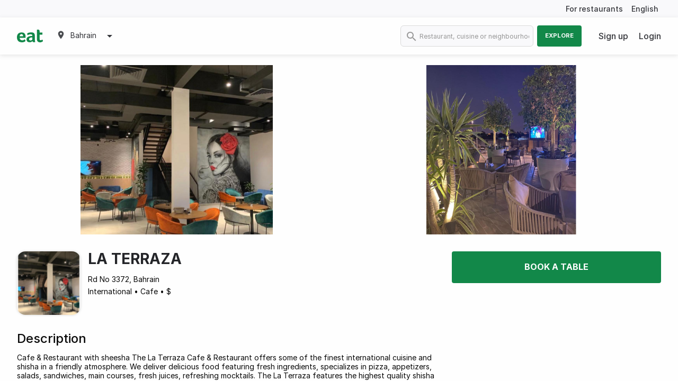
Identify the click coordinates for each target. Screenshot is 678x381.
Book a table (556, 266)
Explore (559, 35)
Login (650, 36)
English (644, 8)
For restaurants (594, 8)
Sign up (613, 36)
